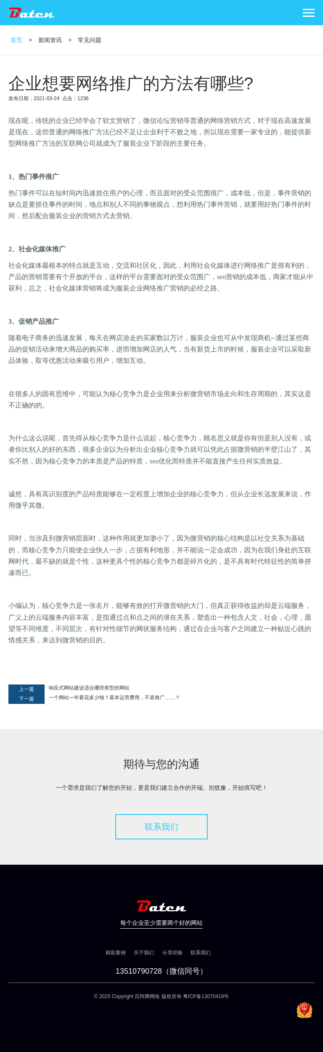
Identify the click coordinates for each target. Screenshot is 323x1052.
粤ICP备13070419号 (206, 996)
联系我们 (161, 826)
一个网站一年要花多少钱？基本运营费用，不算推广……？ (114, 697)
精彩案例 (116, 953)
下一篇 (26, 699)
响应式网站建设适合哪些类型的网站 (89, 688)
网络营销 (223, 120)
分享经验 (172, 953)
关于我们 (144, 953)
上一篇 (26, 689)
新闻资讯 (50, 40)
